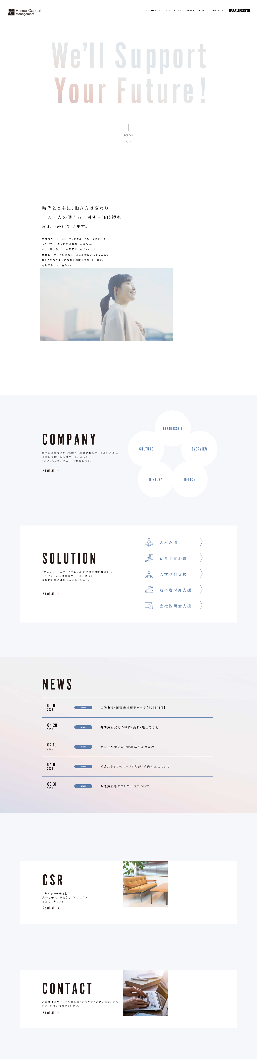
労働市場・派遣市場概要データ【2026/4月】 (133, 643)
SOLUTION (173, 10)
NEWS (190, 10)
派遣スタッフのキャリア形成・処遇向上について (150, 702)
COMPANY (154, 10)
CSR (202, 10)
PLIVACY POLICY (168, 1035)
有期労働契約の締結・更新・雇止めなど (129, 663)
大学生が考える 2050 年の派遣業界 (127, 682)
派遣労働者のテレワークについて (125, 722)
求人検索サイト (239, 10)
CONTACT (217, 10)
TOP (53, 1035)
